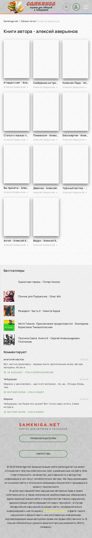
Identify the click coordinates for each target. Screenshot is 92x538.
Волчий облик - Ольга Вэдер (24, 392)
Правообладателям (43, 438)
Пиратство (43, 453)
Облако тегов (28, 21)
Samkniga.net (11, 21)
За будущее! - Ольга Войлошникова (29, 372)
